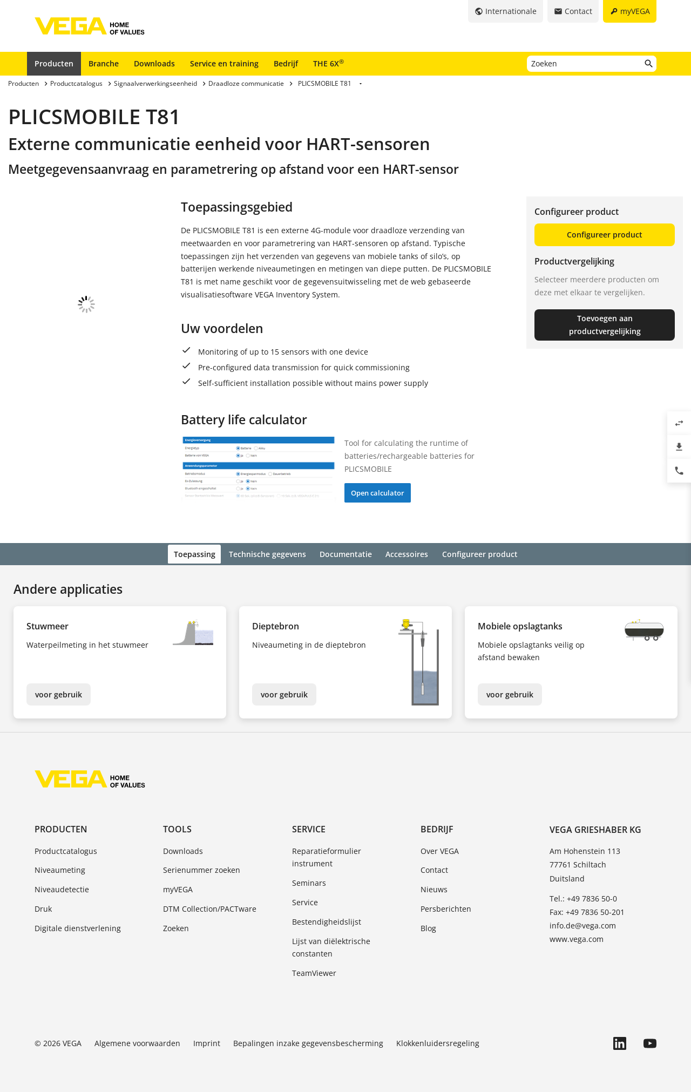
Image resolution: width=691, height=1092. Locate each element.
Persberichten (446, 907)
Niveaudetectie (62, 888)
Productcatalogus (66, 849)
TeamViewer (314, 971)
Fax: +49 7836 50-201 (587, 910)
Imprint (206, 1041)
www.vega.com (577, 938)
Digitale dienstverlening (78, 926)
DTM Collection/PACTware (209, 907)
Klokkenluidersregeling (437, 1041)
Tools (177, 828)
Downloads (154, 63)
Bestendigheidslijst (326, 920)
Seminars (309, 881)
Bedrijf (286, 63)
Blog (428, 926)
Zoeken (176, 926)
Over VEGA (440, 849)
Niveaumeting (60, 869)
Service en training (224, 63)
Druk (43, 907)
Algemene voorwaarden (137, 1041)
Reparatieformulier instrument (326, 855)
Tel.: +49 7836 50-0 (583, 897)
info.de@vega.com (583, 924)
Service (309, 828)
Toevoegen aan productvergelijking (605, 324)
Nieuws (434, 888)
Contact (434, 869)
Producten (54, 63)
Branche (104, 63)
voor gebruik (58, 693)
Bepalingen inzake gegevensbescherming (308, 1041)
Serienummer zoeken (201, 869)
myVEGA (178, 888)
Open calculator (377, 493)
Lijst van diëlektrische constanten (331, 946)
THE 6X (328, 63)
